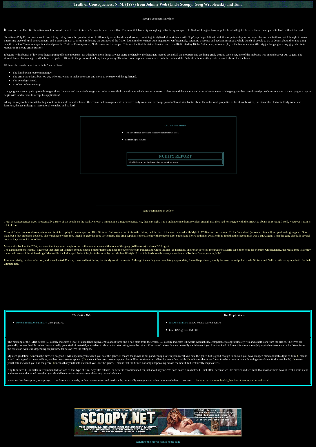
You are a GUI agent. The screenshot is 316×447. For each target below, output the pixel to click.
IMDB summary (178, 322)
